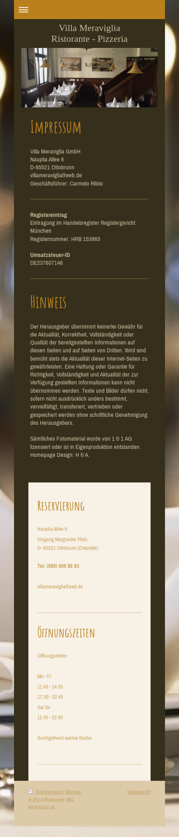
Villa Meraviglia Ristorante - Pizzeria (89, 33)
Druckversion (45, 792)
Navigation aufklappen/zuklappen (89, 9)
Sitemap (73, 792)
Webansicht (139, 792)
